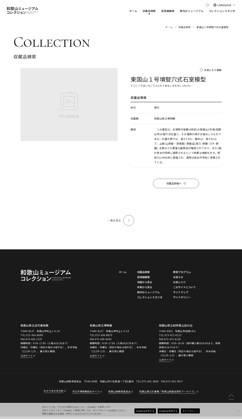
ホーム (169, 27)
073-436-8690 (34, 337)
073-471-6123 (173, 337)
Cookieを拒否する (168, 411)
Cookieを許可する (145, 411)
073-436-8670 (103, 337)
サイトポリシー (190, 411)
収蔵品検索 (184, 27)
